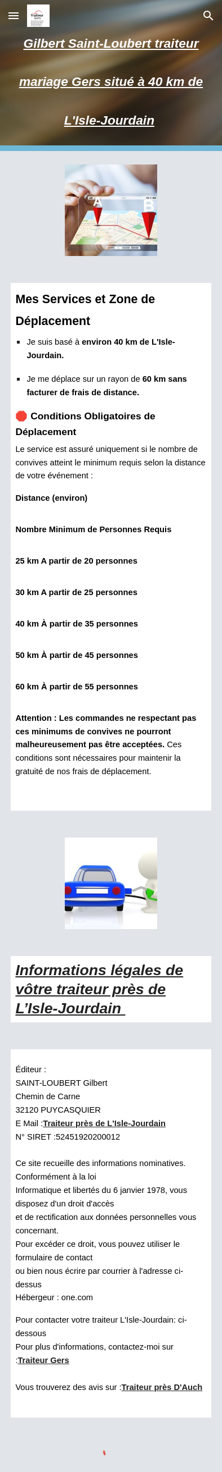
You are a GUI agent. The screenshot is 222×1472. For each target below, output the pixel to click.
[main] (111, 75)
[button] (13, 15)
